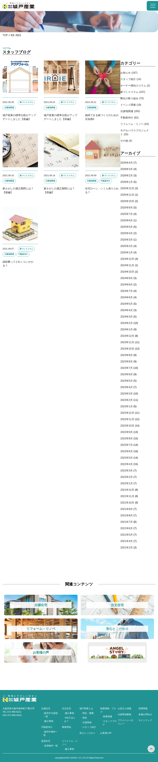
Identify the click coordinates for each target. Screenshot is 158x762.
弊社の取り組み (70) (132, 98)
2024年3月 (126, 316)
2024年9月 (126, 278)
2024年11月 (127, 265)
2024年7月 (126, 291)
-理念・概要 (88, 713)
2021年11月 (127, 496)
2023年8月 (126, 361)
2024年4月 (126, 310)
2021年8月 (126, 515)
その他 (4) (126, 140)
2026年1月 (126, 182)
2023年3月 (126, 393)
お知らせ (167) (128, 72)
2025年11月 (127, 194)
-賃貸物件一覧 (50, 745)
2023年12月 (127, 335)
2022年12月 (127, 412)
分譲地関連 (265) (130, 111)
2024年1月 (126, 329)
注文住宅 (66, 708)
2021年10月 (127, 502)
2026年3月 (126, 169)
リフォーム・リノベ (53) (134, 124)
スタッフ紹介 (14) (130, 79)
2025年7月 (126, 214)
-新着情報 (107, 716)
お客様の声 (106, 733)
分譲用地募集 (124, 714)
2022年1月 (126, 483)
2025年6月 (126, 220)
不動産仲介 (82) (129, 117)
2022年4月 (126, 464)
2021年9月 (126, 509)
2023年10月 (127, 348)
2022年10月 (127, 425)
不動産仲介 (46, 727)
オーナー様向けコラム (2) (135, 85)
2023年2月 (126, 400)
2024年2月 (126, 323)
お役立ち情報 (124, 708)
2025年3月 (126, 239)
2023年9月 (126, 355)
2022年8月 (126, 438)
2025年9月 (126, 207)
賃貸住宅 (45, 741)
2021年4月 (126, 541)
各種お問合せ (145, 714)
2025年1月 (126, 252)
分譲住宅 (45, 708)
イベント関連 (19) (130, 104)
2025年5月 (126, 226)
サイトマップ (145, 720)
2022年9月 (126, 432)
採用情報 (143, 708)
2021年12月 (127, 489)
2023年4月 (126, 387)
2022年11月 (127, 419)
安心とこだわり (87, 733)
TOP (5, 35)
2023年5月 (126, 380)
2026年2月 (126, 175)
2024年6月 (126, 297)
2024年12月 (127, 259)
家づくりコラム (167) (132, 92)
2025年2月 (126, 246)
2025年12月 (127, 188)
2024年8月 (126, 284)
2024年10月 (127, 271)
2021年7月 (126, 522)
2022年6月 (126, 451)
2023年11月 (127, 342)
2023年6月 (126, 374)
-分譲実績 (87, 722)
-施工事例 (48, 721)
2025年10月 (127, 201)
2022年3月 (126, 470)
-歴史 (84, 717)
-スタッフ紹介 (89, 727)
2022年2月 (126, 477)
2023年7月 (126, 368)
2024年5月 (126, 303)
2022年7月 (126, 445)
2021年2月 (126, 547)
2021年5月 (126, 534)
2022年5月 (126, 457)
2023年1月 (126, 406)
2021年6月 (126, 528)
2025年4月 (126, 233)
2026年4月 (126, 162)
